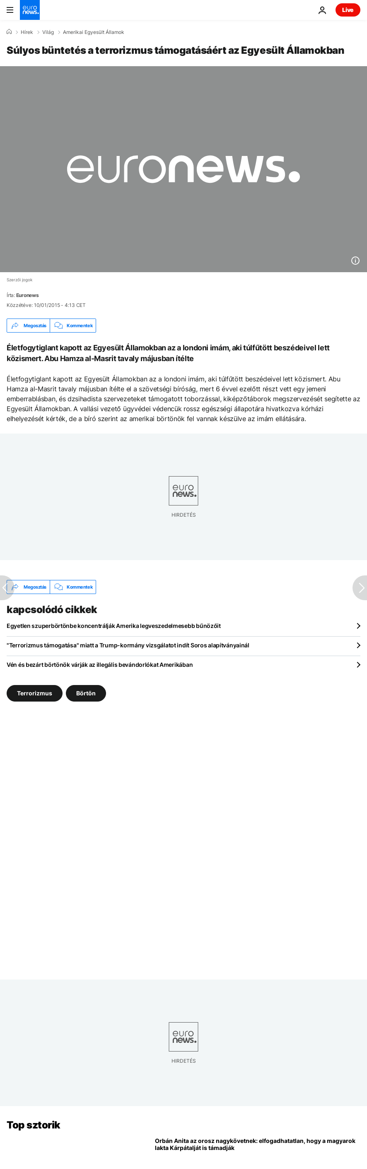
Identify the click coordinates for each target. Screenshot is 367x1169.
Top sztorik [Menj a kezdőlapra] (33, 1125)
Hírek (27, 32)
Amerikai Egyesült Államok (93, 32)
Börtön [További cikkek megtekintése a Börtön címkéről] (86, 693)
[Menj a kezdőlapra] (30, 10)
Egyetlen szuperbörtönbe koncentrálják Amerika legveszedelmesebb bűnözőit (114, 625)
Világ (48, 32)
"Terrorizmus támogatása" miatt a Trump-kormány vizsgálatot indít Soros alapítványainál (128, 645)
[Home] (9, 32)
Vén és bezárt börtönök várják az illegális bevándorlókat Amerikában (100, 664)
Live (348, 9)
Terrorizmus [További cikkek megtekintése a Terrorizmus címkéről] (34, 693)
